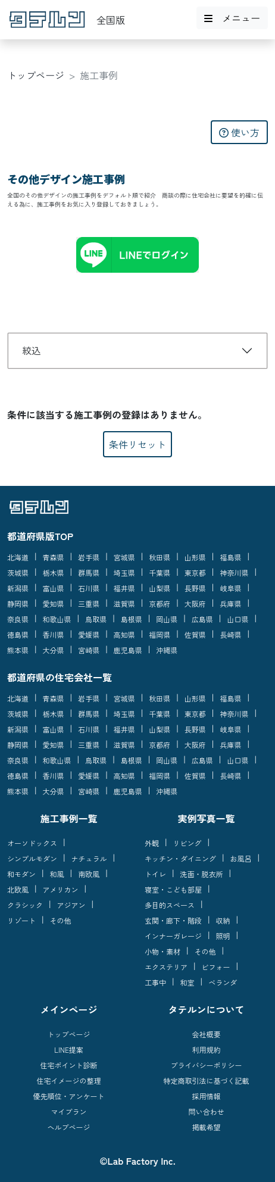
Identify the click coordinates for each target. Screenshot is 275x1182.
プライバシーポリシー (206, 1065)
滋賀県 (124, 603)
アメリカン (61, 889)
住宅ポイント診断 (68, 1065)
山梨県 (159, 588)
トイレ (155, 874)
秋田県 (159, 557)
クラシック (25, 905)
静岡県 (18, 603)
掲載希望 (206, 1127)
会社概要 (206, 1034)
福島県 (230, 557)
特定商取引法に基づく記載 (206, 1080)
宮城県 (124, 557)
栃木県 (53, 572)
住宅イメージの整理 (68, 1080)
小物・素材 (162, 951)
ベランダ (222, 982)
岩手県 (88, 557)
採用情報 (206, 1096)
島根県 (131, 619)
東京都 (195, 572)
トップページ (35, 75)
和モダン (21, 874)
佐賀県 (195, 634)
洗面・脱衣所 (201, 874)
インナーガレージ (173, 936)
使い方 (239, 132)
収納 (223, 920)
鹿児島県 (128, 650)
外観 (152, 843)
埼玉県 (124, 572)
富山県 (53, 588)
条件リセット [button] (137, 444)
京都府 (159, 603)
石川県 (88, 588)
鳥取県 (96, 619)
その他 (60, 920)
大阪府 (195, 603)
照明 (223, 936)
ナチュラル (89, 858)
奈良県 (18, 619)
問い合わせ (206, 1111)
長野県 (195, 588)
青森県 (53, 557)
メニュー (232, 18)
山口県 (237, 619)
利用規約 (206, 1049)
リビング (187, 843)
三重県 (88, 603)
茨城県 (18, 572)
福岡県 (159, 634)
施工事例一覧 (68, 818)
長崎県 (230, 634)
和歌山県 (57, 619)
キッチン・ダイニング (180, 858)
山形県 (195, 557)
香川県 (53, 634)
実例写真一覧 (206, 818)
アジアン (71, 905)
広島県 (202, 619)
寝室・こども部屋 (173, 889)
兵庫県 (230, 603)
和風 (57, 874)
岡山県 (166, 619)
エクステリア (166, 967)
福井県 (124, 588)
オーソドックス (32, 843)
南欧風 (88, 874)
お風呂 (241, 858)
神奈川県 (234, 572)
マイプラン (68, 1111)
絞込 (31, 350)
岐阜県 (230, 588)
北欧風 (18, 889)
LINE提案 (68, 1049)
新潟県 (18, 588)
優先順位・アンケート (68, 1096)
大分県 (53, 650)
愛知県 (53, 603)
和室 (187, 982)
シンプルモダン (32, 858)
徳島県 (18, 634)
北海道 (18, 557)
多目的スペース (170, 905)
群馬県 (88, 572)
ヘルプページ (68, 1127)
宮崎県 (88, 650)
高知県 (124, 634)
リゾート (21, 920)
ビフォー (216, 967)
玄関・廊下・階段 (173, 920)
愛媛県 (88, 634)
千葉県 (159, 572)
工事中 (155, 982)
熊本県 (18, 650)
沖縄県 (166, 650)
